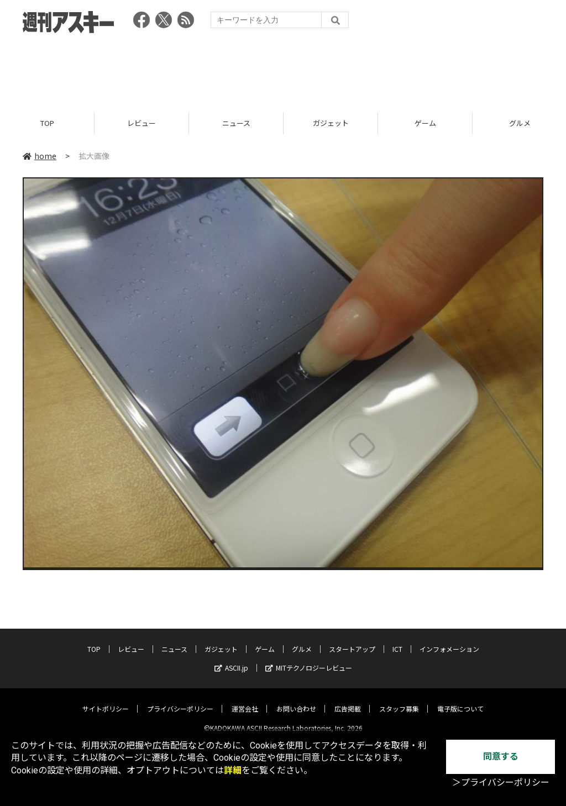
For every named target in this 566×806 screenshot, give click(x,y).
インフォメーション (449, 640)
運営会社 (245, 699)
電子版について (460, 699)
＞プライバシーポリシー (500, 782)
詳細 (233, 770)
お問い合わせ (296, 699)
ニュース (236, 123)
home (39, 155)
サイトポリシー (105, 699)
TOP (47, 123)
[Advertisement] (283, 69)
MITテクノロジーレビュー (308, 658)
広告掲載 (347, 699)
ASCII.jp (231, 658)
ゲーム (425, 123)
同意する (500, 756)
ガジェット (331, 123)
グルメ (302, 640)
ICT (397, 640)
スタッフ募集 (399, 699)
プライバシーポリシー (180, 699)
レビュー (141, 123)
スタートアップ (352, 640)
